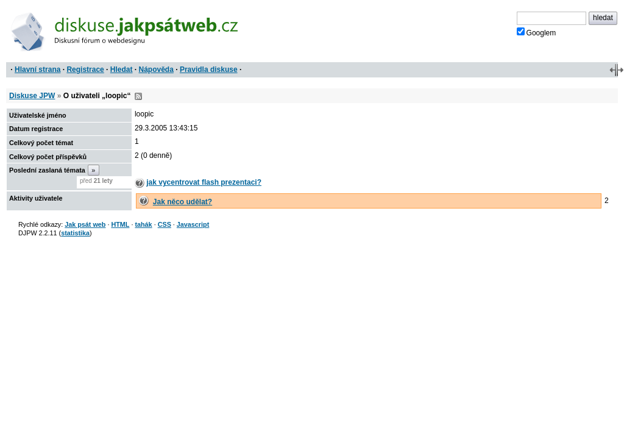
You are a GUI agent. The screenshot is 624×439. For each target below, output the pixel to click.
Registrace (85, 69)
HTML (120, 224)
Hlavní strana (37, 69)
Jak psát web (85, 224)
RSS (138, 96)
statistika (75, 233)
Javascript (193, 224)
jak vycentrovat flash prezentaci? (203, 182)
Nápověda (156, 69)
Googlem (536, 32)
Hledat (121, 69)
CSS (164, 224)
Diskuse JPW (32, 95)
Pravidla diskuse (209, 69)
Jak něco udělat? (182, 202)
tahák (143, 224)
